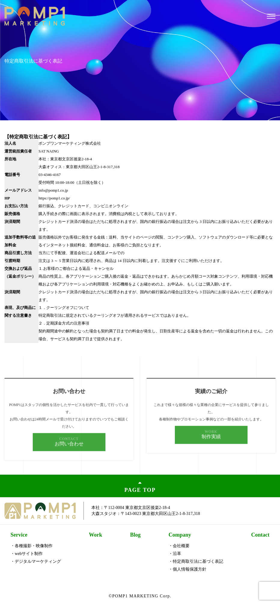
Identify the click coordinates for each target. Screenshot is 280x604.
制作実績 (211, 443)
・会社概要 (179, 546)
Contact (260, 535)
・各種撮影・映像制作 (32, 546)
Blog (135, 535)
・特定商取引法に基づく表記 (196, 561)
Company (180, 535)
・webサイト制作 (27, 553)
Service (19, 535)
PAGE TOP (140, 486)
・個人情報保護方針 (187, 569)
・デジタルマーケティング (36, 561)
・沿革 (175, 553)
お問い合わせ (69, 451)
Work (95, 535)
